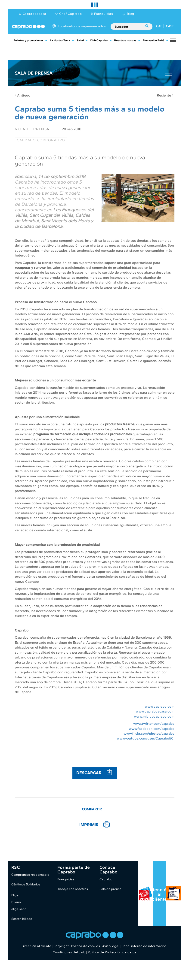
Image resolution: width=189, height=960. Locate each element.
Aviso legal (110, 946)
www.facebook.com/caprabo (151, 729)
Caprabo (105, 879)
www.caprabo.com (159, 706)
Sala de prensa (110, 889)
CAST (170, 26)
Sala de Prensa (34, 73)
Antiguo (22, 95)
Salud (80, 40)
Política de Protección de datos (112, 952)
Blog (130, 14)
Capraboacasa (34, 14)
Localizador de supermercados (82, 26)
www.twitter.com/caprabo (153, 724)
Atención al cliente (159, 894)
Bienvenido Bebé (153, 40)
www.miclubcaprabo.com (154, 716)
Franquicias (103, 14)
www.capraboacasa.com (155, 711)
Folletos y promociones (28, 40)
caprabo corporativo (41, 140)
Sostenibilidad (21, 919)
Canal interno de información (144, 946)
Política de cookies (85, 946)
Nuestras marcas (125, 40)
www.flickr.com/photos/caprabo (149, 733)
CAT (159, 26)
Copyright (61, 946)
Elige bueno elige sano (18, 902)
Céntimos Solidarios (25, 884)
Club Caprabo (99, 40)
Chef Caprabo (70, 14)
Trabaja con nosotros (72, 889)
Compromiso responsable (30, 875)
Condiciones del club (69, 952)
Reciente (165, 95)
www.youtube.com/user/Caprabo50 (145, 738)
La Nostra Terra (60, 40)
